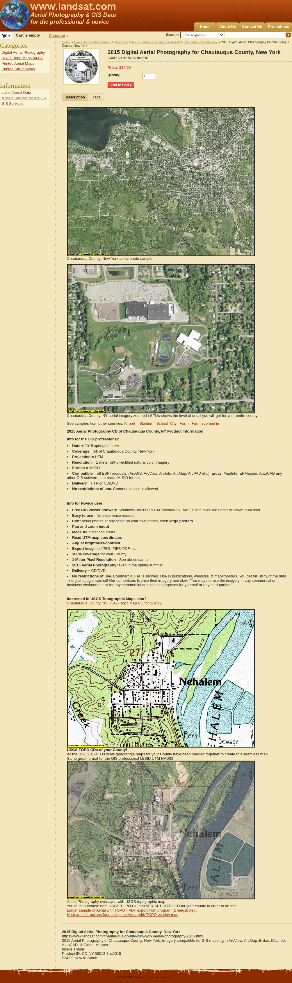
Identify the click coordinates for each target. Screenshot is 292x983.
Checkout (57, 35)
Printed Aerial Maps (17, 63)
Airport (130, 423)
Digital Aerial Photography (92, 42)
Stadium (146, 423)
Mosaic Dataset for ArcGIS (23, 98)
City (173, 423)
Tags (97, 97)
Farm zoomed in (205, 423)
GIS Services (12, 103)
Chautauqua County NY (201, 42)
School (162, 423)
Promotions (278, 26)
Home (205, 26)
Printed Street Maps (18, 69)
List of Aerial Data (16, 92)
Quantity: (114, 75)
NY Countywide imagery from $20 (156, 42)
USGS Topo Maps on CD (22, 58)
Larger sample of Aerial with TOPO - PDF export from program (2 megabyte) (131, 910)
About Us (227, 26)
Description (75, 97)
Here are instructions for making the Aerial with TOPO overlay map (122, 914)
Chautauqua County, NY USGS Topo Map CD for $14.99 (114, 603)
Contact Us (252, 26)
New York (122, 42)
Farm (183, 423)
